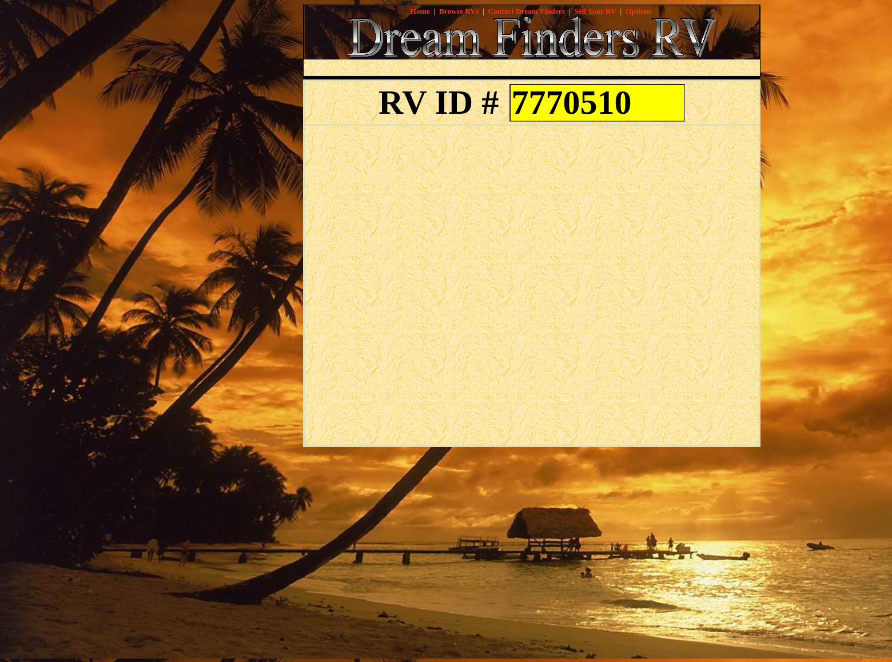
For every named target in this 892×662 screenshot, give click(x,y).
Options (638, 11)
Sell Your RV (595, 11)
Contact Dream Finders (526, 11)
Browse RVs (459, 11)
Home (420, 11)
